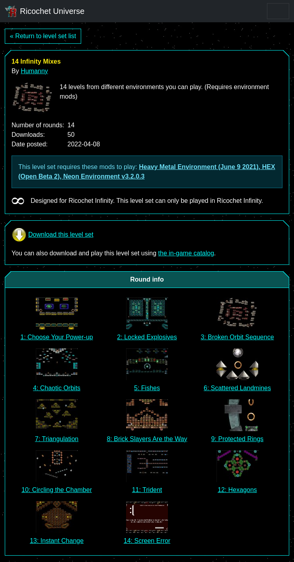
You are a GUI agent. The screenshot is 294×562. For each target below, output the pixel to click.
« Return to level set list (43, 36)
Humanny (34, 71)
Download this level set (52, 234)
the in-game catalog (186, 253)
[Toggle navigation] (278, 11)
